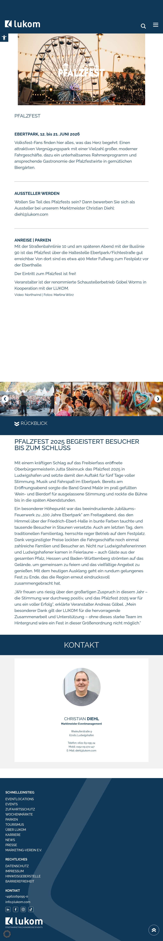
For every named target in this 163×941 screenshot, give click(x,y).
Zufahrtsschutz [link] (20, 809)
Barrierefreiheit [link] (19, 881)
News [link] (10, 840)
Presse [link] (11, 845)
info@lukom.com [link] (17, 902)
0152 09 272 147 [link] (85, 746)
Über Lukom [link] (15, 830)
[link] (4, 37)
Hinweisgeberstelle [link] (23, 876)
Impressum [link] (14, 871)
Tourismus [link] (14, 825)
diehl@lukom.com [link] (85, 750)
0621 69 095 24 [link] (86, 742)
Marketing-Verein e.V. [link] (23, 850)
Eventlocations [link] (19, 799)
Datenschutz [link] (17, 866)
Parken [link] (11, 819)
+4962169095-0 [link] (16, 896)
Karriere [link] (13, 835)
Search (145, 25)
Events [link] (11, 804)
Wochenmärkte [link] (19, 814)
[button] (5, 398)
